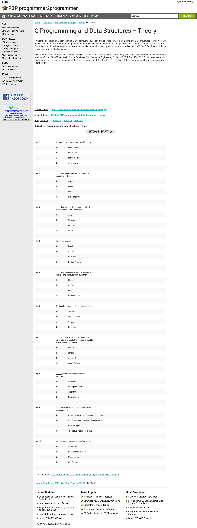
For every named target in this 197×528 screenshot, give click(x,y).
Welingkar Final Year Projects (98, 497)
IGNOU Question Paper (12, 81)
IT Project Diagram (10, 48)
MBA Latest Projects (11, 58)
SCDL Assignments (11, 66)
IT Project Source (10, 42)
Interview (62, 16)
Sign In (5, 2)
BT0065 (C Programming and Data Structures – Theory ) (79, 115)
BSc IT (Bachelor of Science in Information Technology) (79, 109)
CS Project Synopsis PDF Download (101, 513)
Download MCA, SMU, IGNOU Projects (102, 501)
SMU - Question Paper (65, 22)
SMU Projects (8, 34)
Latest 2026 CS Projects (139, 518)
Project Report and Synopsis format (56, 514)
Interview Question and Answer (54, 503)
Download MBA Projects (140, 507)
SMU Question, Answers (13, 31)
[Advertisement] (15, 166)
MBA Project (30, 16)
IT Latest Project (9, 52)
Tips (86, 16)
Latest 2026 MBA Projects (51, 518)
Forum (94, 16)
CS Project (14, 16)
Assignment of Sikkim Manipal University (143, 512)
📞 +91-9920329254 (184, 2)
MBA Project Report (11, 55)
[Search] (154, 16)
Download (75, 16)
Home (37, 22)
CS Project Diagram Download (142, 497)
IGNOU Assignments (11, 78)
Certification (47, 16)
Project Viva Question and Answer (100, 509)
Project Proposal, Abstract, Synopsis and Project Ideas (56, 508)
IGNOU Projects (9, 84)
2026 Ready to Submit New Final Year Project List (57, 498)
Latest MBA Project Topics (96, 505)
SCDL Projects (8, 69)
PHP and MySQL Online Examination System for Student (145, 502)
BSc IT (82, 22)
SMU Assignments (10, 28)
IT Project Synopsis (11, 45)
